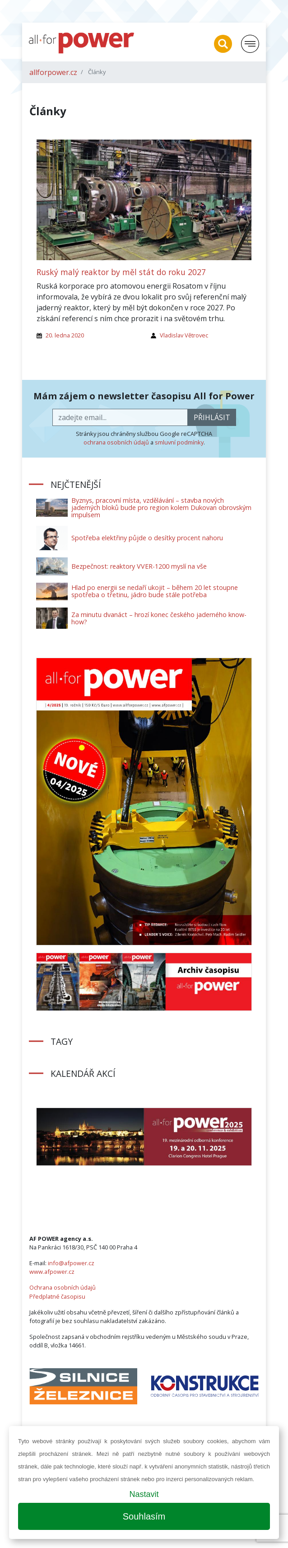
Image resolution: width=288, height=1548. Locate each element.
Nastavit (143, 1494)
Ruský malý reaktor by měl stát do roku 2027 (121, 272)
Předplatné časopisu (57, 1296)
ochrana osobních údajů (116, 442)
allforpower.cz (53, 72)
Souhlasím (144, 1516)
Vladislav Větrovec (184, 335)
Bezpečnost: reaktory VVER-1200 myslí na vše (139, 566)
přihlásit (212, 417)
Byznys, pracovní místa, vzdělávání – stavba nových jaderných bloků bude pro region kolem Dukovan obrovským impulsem (161, 507)
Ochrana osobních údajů (62, 1287)
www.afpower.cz (51, 1271)
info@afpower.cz (71, 1263)
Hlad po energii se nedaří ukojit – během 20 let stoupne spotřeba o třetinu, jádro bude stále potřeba (154, 591)
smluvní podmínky (179, 442)
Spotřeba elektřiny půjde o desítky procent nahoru (147, 537)
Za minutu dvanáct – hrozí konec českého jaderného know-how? (158, 618)
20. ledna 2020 (65, 335)
